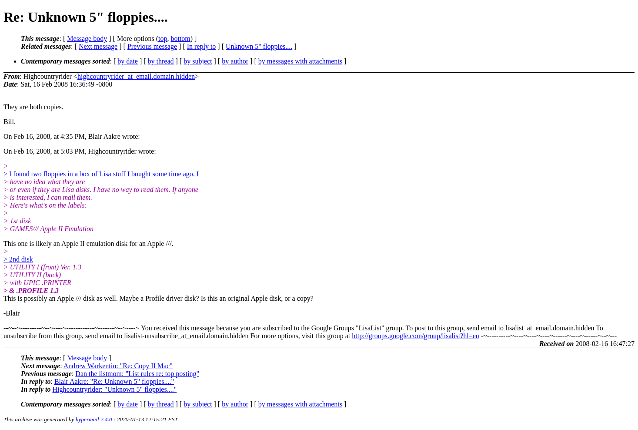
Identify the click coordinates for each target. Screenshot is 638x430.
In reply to (201, 46)
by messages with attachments (300, 61)
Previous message (152, 46)
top (162, 38)
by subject (198, 61)
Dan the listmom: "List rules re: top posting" (137, 373)
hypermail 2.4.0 (94, 419)
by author (235, 61)
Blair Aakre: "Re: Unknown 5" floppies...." (114, 381)
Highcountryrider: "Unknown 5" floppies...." (114, 389)
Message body (87, 38)
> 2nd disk (18, 259)
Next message (98, 46)
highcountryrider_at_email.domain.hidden (136, 76)
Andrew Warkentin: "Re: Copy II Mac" (118, 366)
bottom (180, 38)
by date (127, 61)
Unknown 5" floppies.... (259, 46)
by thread (161, 61)
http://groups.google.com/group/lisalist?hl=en (415, 335)
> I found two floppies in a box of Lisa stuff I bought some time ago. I (101, 174)
